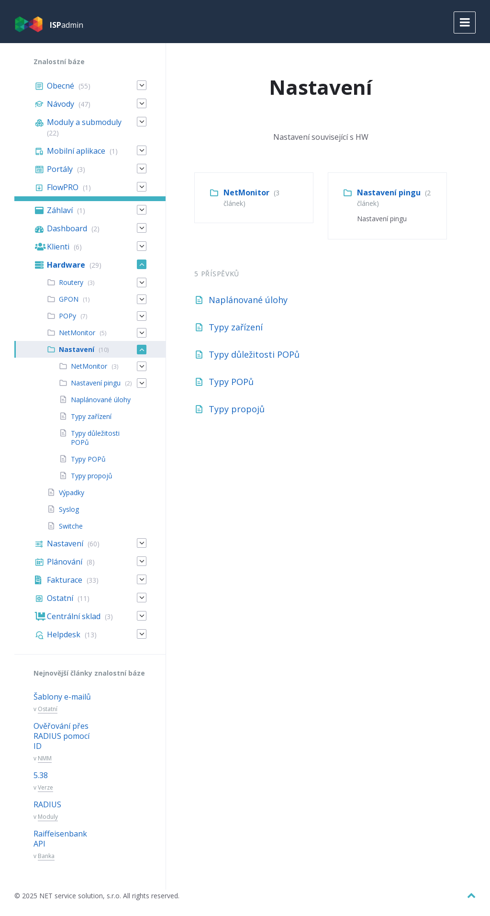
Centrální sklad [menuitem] (73, 616)
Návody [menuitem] (60, 104)
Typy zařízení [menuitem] (91, 416)
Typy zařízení (236, 327)
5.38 (40, 775)
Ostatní (47, 709)
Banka (46, 856)
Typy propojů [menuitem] (91, 475)
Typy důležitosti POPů (254, 354)
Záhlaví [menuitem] (60, 210)
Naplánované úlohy (248, 299)
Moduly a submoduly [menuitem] (84, 122)
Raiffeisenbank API (60, 838)
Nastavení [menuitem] (76, 349)
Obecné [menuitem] (60, 85)
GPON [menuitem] (68, 299)
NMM (45, 758)
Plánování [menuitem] (64, 561)
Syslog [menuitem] (69, 509)
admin (66, 25)
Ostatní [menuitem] (60, 598)
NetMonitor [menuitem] (77, 332)
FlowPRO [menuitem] (62, 187)
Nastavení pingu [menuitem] (96, 382)
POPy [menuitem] (67, 315)
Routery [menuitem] (71, 282)
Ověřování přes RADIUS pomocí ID (61, 736)
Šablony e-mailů (62, 696)
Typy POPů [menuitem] (88, 459)
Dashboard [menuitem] (67, 228)
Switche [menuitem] (71, 526)
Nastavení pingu (389, 192)
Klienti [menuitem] (58, 246)
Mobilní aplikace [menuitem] (76, 151)
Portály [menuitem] (60, 169)
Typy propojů (237, 409)
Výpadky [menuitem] (71, 492)
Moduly (48, 817)
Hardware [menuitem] (66, 265)
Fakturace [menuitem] (64, 580)
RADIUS (47, 804)
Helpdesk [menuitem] (63, 634)
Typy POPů (231, 381)
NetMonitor (246, 192)
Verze (45, 787)
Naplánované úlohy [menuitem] (101, 399)
